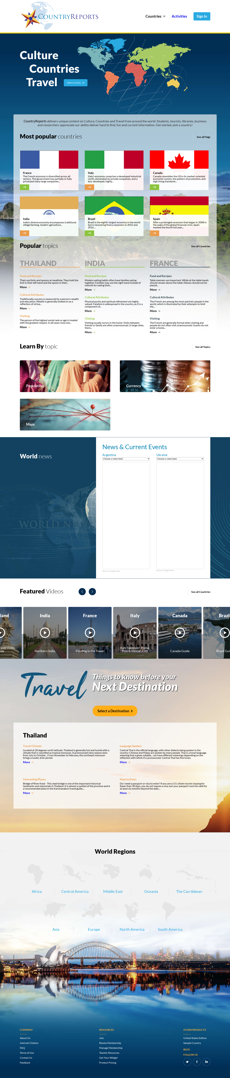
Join (101, 1038)
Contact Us (26, 1057)
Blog (186, 1049)
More (25, 287)
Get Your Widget (108, 1057)
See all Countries (200, 246)
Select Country (75, 83)
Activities (179, 16)
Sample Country (192, 1043)
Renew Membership (110, 1043)
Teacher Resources (109, 1053)
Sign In (202, 16)
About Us (25, 1038)
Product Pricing (107, 1062)
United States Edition (195, 1038)
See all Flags (203, 136)
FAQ (22, 1048)
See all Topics (202, 346)
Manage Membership (111, 1048)
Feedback (25, 1062)
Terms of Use (27, 1053)
